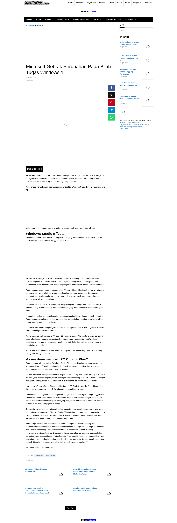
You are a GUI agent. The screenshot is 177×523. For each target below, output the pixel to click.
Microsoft (39, 455)
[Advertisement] (70, 44)
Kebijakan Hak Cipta (135, 127)
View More (70, 508)
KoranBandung (124, 129)
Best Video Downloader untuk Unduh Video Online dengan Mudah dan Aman (84, 471)
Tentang (122, 122)
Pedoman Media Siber (140, 124)
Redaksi (136, 122)
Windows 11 (50, 455)
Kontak (129, 122)
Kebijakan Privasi (125, 124)
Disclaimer (123, 127)
